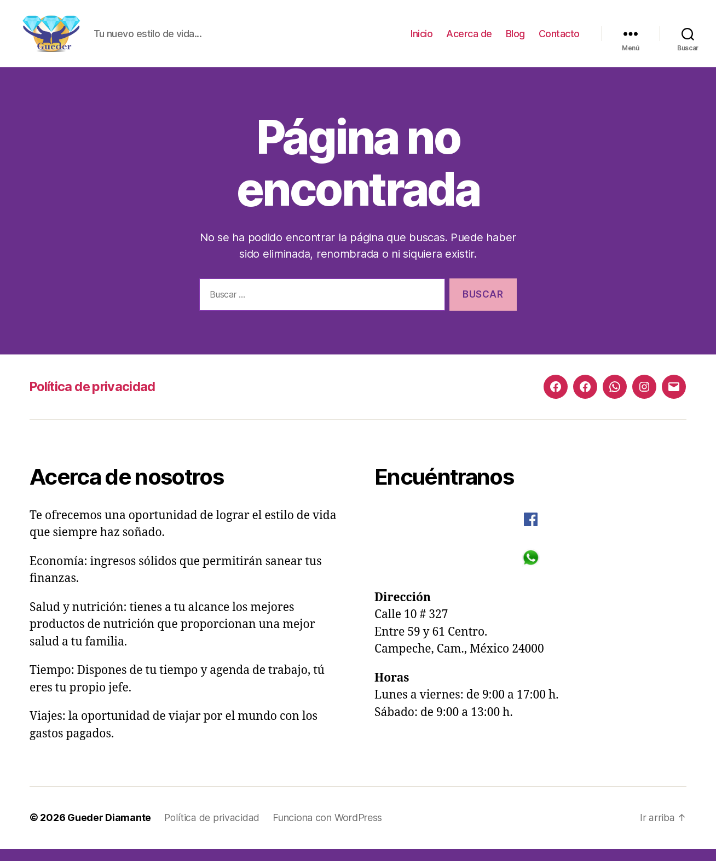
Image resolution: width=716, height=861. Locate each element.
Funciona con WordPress (327, 830)
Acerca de (469, 39)
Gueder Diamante (109, 830)
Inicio (421, 39)
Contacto (559, 39)
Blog (515, 39)
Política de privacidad (94, 399)
